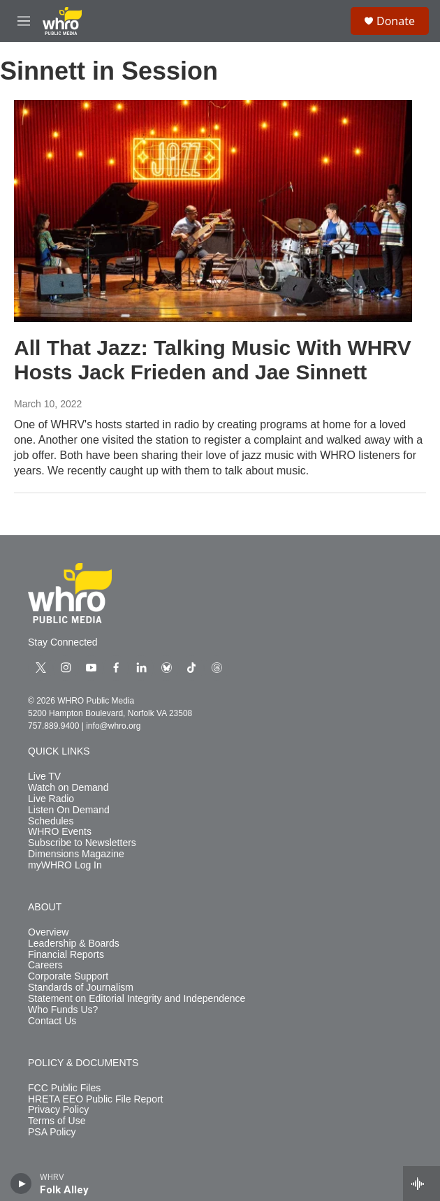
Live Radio (51, 799)
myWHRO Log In (65, 865)
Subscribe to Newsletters (82, 843)
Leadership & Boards (73, 943)
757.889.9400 (53, 726)
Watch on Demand (68, 788)
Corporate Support (68, 976)
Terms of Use (56, 1121)
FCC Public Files (64, 1088)
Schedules (50, 821)
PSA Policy (51, 1132)
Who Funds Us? (63, 1010)
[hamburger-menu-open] (23, 21)
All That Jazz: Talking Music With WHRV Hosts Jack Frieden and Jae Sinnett (212, 360)
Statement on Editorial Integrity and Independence (136, 998)
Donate (395, 21)
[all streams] (421, 1183)
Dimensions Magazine (76, 854)
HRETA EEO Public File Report (95, 1099)
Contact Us (52, 1021)
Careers (45, 965)
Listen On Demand (69, 810)
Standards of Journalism (80, 987)
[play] (21, 1184)
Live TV (44, 776)
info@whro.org (113, 726)
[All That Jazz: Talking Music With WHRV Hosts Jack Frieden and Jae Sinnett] (213, 211)
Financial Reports (66, 954)
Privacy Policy (58, 1110)
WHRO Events (59, 832)
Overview (48, 932)
